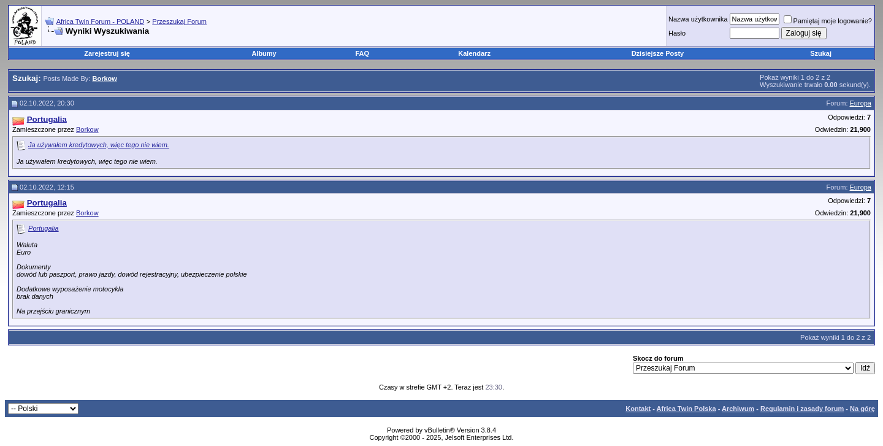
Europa (860, 103)
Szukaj (820, 53)
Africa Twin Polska (686, 408)
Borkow (87, 129)
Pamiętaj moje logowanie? (828, 21)
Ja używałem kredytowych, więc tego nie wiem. (98, 144)
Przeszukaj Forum (179, 21)
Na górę (862, 408)
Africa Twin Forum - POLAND (100, 21)
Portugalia (43, 228)
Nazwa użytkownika (698, 19)
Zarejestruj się (107, 53)
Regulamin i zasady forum (802, 408)
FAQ (363, 53)
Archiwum (738, 408)
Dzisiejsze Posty (658, 53)
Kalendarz (474, 53)
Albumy (263, 53)
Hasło (677, 33)
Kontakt (638, 408)
